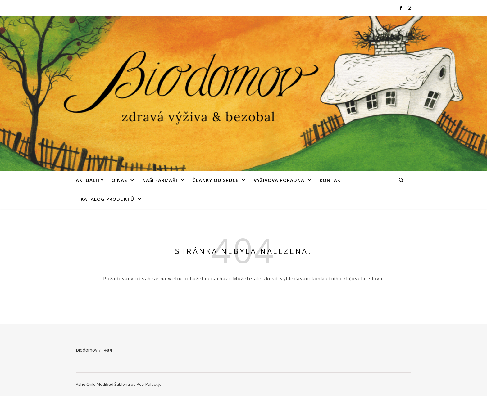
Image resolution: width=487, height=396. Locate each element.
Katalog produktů (107, 199)
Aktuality (90, 180)
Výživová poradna (279, 180)
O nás (119, 180)
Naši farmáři (159, 180)
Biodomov (87, 350)
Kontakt (332, 180)
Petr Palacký (148, 384)
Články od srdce (216, 180)
